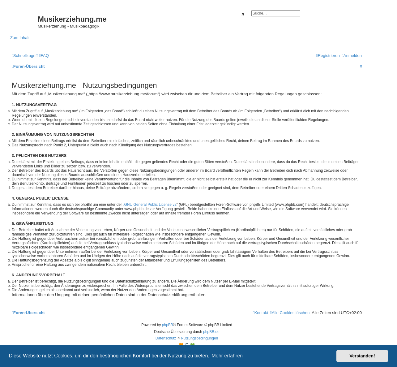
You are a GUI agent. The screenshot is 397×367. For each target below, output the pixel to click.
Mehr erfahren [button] (227, 355)
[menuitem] (44, 55)
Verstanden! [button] (362, 355)
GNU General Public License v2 (150, 204)
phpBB (167, 325)
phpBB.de (211, 332)
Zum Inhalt (19, 37)
